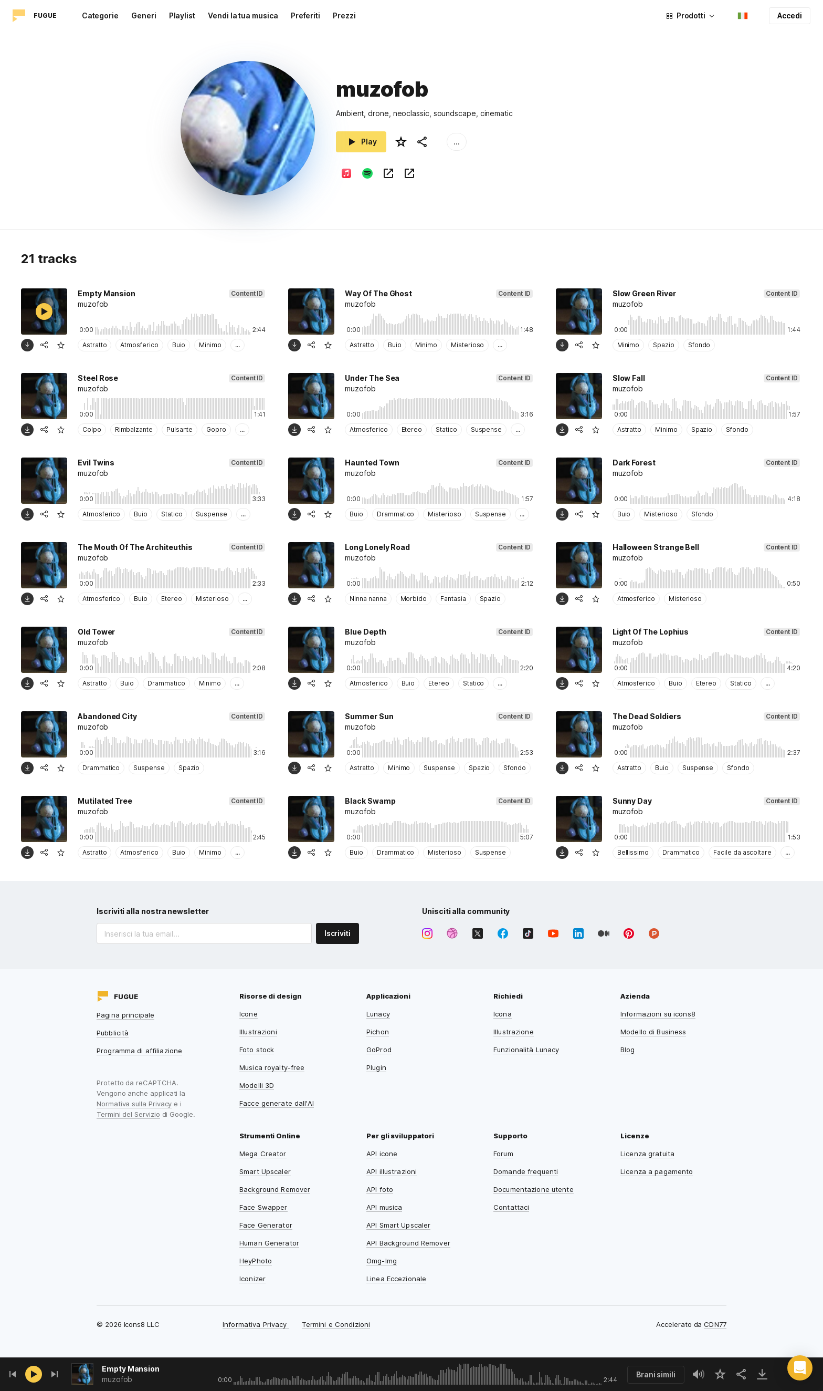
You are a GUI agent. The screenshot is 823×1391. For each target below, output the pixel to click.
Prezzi (344, 15)
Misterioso (467, 345)
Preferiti (305, 15)
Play (361, 142)
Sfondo (699, 345)
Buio (179, 345)
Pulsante (179, 429)
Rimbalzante (134, 429)
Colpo (91, 429)
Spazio (663, 345)
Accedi (789, 15)
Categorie (100, 15)
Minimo (210, 345)
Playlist (182, 15)
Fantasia (453, 599)
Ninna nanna (368, 599)
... (456, 141)
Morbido (413, 599)
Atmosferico (139, 345)
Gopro (216, 429)
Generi (143, 15)
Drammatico (395, 514)
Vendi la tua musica (243, 15)
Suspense (486, 429)
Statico (446, 429)
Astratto (94, 345)
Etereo (412, 429)
